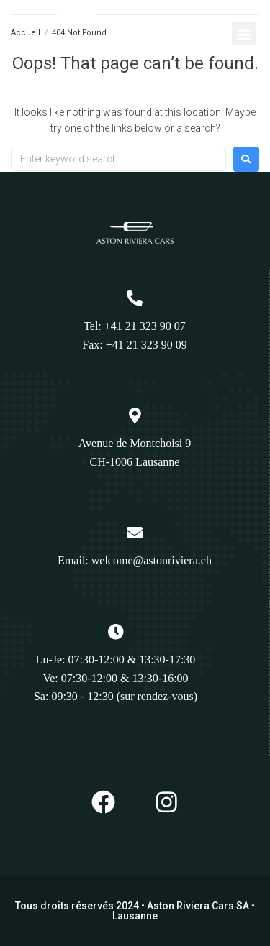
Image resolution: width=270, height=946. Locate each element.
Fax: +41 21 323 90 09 (134, 345)
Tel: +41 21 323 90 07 (135, 326)
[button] (244, 33)
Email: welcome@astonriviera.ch (135, 560)
